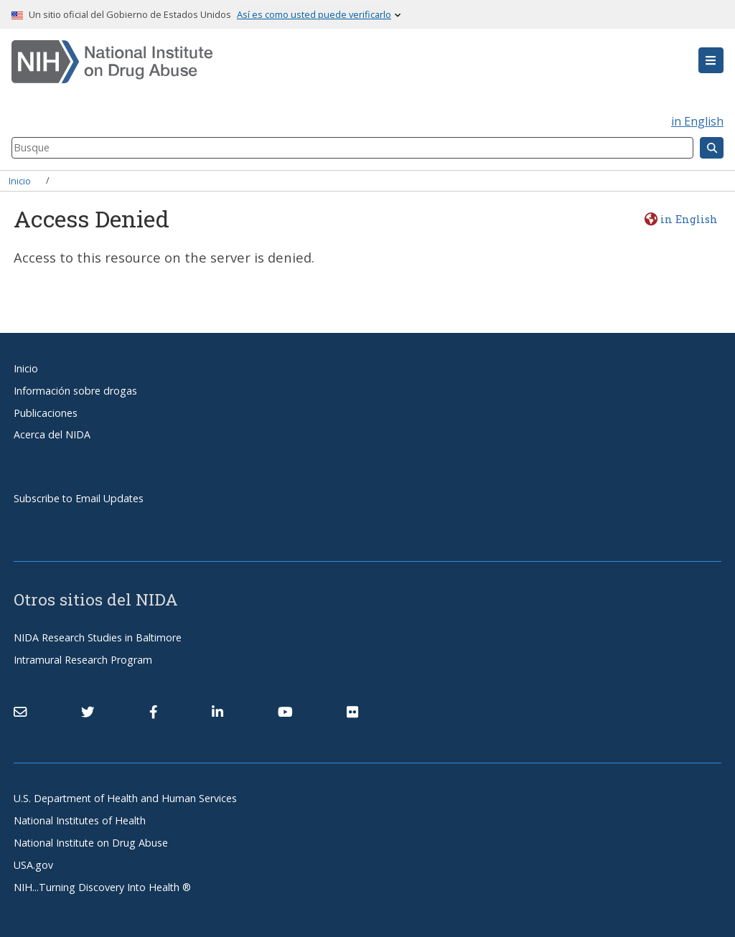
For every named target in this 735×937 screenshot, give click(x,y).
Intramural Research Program (83, 660)
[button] (711, 60)
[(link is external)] (87, 712)
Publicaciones (46, 413)
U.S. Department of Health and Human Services (125, 798)
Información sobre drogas (75, 390)
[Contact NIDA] (20, 712)
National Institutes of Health (80, 820)
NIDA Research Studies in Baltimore (98, 637)
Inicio (20, 180)
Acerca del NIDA (52, 434)
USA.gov (33, 865)
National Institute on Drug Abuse (91, 842)
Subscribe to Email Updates (79, 498)
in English (697, 121)
